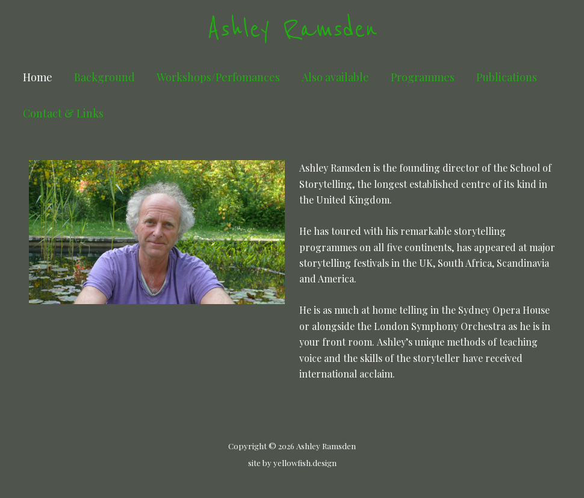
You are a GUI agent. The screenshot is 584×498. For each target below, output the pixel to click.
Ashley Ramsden (292, 29)
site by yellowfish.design (292, 463)
